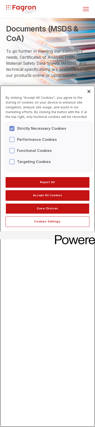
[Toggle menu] (86, 9)
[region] (47, 256)
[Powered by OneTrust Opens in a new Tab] (73, 236)
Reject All (47, 182)
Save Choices (47, 208)
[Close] (88, 91)
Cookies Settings (47, 221)
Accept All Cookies (47, 195)
